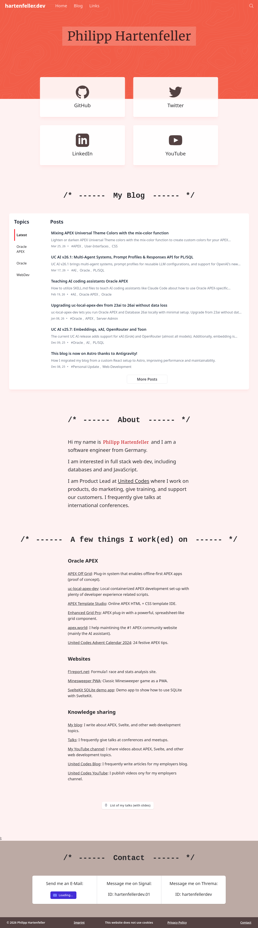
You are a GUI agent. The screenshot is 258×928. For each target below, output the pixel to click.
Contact (245, 922)
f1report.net (78, 671)
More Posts (147, 379)
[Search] (251, 5)
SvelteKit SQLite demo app (91, 689)
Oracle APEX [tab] (22, 249)
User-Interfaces (96, 246)
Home (61, 6)
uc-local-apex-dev (83, 588)
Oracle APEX (89, 294)
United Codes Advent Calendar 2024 (99, 642)
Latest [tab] (22, 235)
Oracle (85, 270)
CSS (115, 246)
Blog (78, 6)
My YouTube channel (86, 748)
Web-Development (116, 366)
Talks (72, 739)
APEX (77, 246)
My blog (75, 724)
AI (75, 270)
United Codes (133, 480)
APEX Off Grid (80, 573)
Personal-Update (86, 366)
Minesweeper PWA (84, 680)
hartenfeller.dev (25, 5)
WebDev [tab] (23, 275)
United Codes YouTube (88, 773)
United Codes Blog (84, 763)
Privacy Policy (177, 922)
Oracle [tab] (22, 263)
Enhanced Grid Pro (84, 612)
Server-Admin (107, 318)
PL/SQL (98, 270)
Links (94, 6)
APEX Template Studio (87, 603)
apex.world (77, 627)
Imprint (79, 922)
